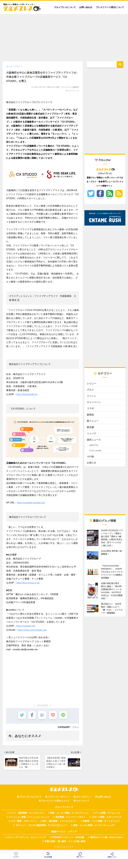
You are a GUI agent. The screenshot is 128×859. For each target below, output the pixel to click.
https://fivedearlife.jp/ (27, 394)
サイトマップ (82, 802)
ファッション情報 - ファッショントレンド (29, 818)
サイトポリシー (83, 798)
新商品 (90, 415)
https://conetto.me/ (25, 626)
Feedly (109, 198)
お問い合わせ (85, 7)
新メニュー (93, 421)
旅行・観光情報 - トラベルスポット (59, 823)
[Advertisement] (64, 36)
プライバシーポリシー (59, 798)
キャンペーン (94, 402)
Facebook (100, 198)
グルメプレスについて (65, 7)
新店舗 (90, 428)
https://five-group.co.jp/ (28, 583)
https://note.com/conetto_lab (32, 630)
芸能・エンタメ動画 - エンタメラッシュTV (93, 827)
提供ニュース (94, 440)
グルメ (75, 727)
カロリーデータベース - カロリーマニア (26, 839)
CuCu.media (95, 452)
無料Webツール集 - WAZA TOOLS (106, 839)
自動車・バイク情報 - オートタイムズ (101, 823)
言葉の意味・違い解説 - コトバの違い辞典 (65, 843)
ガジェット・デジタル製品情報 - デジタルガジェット (41, 827)
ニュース (92, 434)
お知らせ (92, 464)
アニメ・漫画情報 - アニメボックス (27, 814)
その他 (90, 457)
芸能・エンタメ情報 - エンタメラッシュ (69, 814)
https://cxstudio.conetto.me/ (31, 502)
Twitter (90, 198)
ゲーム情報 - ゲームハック (107, 814)
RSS (118, 198)
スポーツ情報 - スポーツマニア (106, 818)
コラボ (90, 409)
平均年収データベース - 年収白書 (68, 839)
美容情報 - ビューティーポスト (70, 818)
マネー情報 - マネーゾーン (23, 823)
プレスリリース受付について (110, 7)
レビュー (92, 383)
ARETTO (93, 446)
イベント (92, 396)
